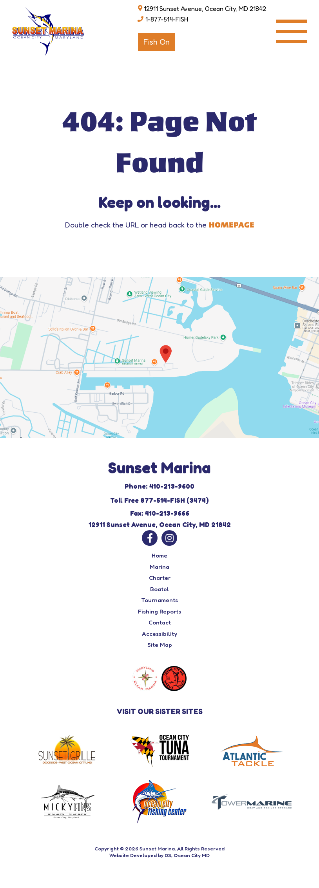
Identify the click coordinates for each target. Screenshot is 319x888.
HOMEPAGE (231, 225)
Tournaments (159, 600)
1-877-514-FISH (166, 19)
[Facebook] (150, 538)
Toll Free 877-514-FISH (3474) (159, 500)
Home (159, 555)
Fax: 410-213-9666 (159, 513)
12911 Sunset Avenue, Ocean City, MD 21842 (205, 9)
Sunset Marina (157, 848)
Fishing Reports (159, 611)
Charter (159, 577)
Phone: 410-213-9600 (159, 486)
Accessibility (159, 633)
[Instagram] (169, 538)
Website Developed (133, 855)
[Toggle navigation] (291, 31)
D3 (168, 855)
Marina (159, 566)
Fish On (156, 42)
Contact (160, 622)
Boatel (159, 589)
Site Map (159, 644)
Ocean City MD (192, 855)
